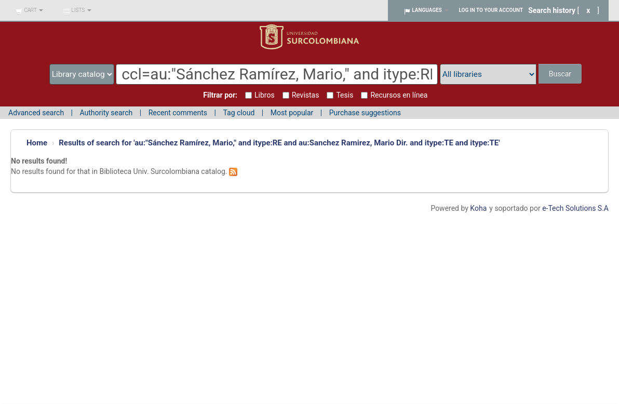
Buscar (560, 74)
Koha (478, 208)
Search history (551, 10)
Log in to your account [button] (491, 10)
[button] (29, 10)
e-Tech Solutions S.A (575, 208)
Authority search (105, 113)
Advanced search (36, 113)
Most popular (292, 113)
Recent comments (178, 113)
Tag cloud (238, 113)
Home (36, 142)
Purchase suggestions (365, 113)
